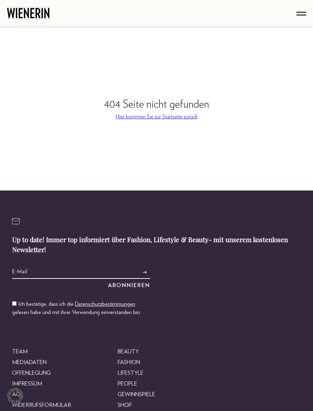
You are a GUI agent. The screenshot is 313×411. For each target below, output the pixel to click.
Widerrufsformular (41, 405)
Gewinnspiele (136, 394)
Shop (125, 405)
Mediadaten (29, 362)
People (127, 383)
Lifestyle (131, 373)
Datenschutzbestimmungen (105, 304)
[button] (15, 396)
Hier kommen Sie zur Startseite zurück (156, 116)
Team (20, 351)
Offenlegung (31, 373)
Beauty (128, 351)
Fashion (129, 362)
